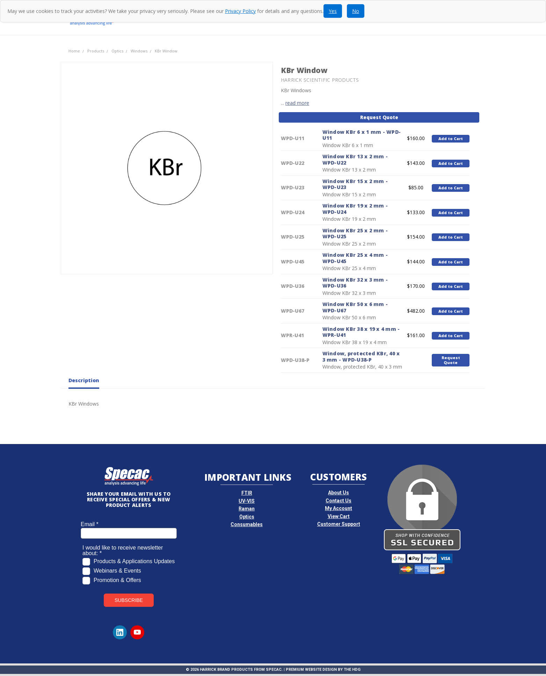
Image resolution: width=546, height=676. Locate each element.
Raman (247, 508)
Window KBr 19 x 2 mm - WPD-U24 (355, 208)
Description (83, 380)
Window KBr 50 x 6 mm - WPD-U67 (355, 307)
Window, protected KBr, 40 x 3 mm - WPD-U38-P (361, 356)
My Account (338, 508)
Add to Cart (450, 138)
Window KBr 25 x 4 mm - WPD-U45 (355, 258)
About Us (338, 492)
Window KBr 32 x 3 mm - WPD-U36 (355, 282)
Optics (246, 516)
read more (297, 103)
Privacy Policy (240, 11)
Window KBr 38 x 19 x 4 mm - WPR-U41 (361, 332)
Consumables (247, 524)
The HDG (352, 669)
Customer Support (338, 524)
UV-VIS (247, 501)
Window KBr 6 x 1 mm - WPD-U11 (361, 135)
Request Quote (379, 117)
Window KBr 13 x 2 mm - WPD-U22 (355, 159)
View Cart (339, 516)
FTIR (246, 493)
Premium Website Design (311, 669)
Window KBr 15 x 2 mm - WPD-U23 (355, 184)
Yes (333, 11)
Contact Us (338, 500)
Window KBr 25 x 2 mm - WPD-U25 (355, 233)
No (355, 11)
